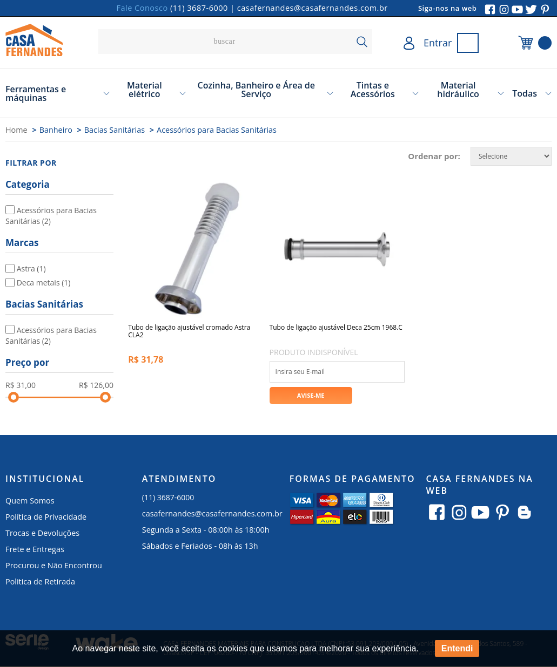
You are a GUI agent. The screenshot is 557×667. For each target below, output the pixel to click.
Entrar (438, 42)
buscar (361, 41)
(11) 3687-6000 (199, 8)
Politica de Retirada (40, 583)
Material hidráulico (458, 89)
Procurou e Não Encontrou (53, 567)
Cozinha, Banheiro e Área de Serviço (257, 89)
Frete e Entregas (34, 551)
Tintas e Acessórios (373, 89)
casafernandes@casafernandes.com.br (312, 8)
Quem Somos (30, 502)
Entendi (457, 648)
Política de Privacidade (45, 518)
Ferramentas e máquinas (35, 93)
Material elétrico (144, 89)
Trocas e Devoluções (42, 534)
